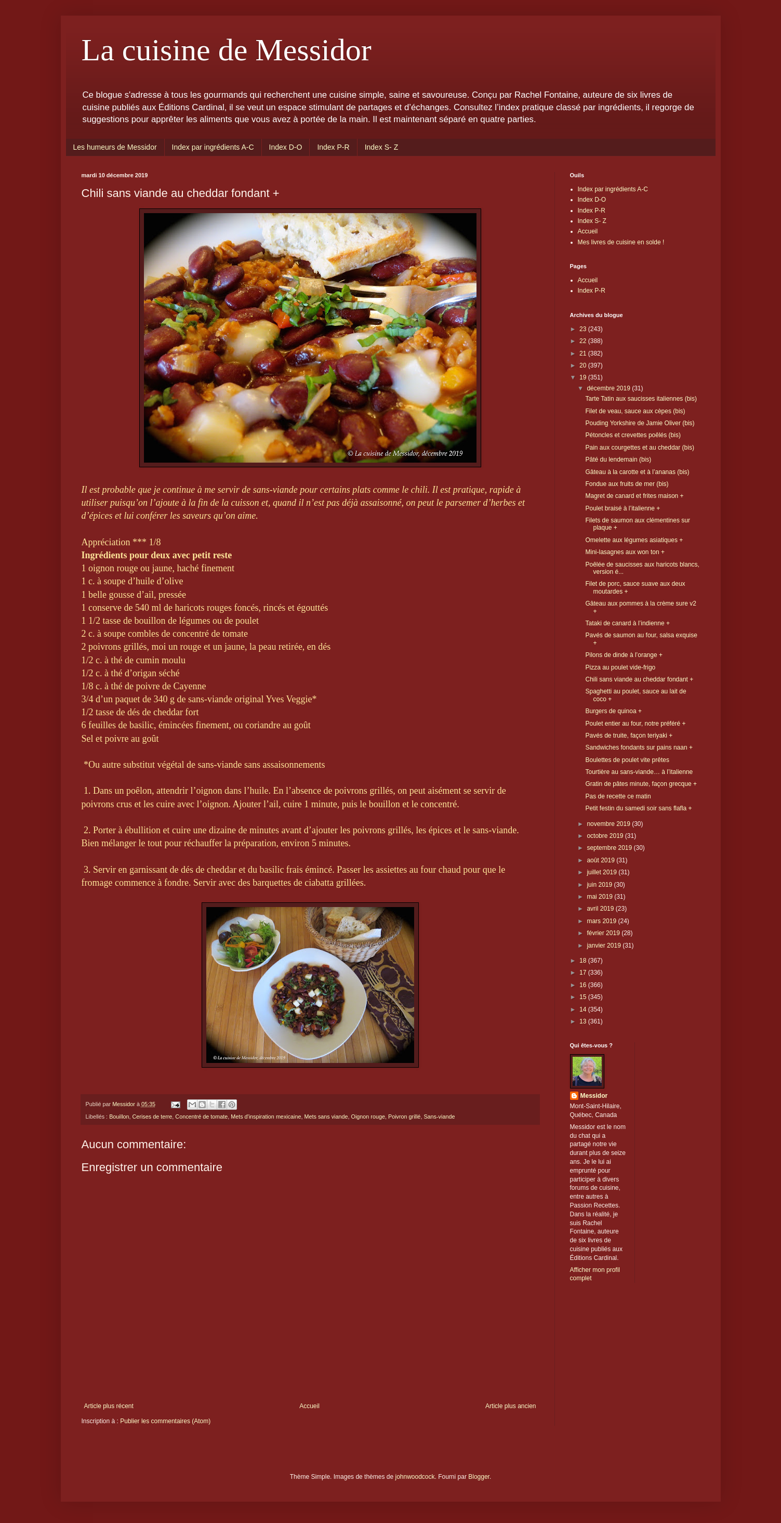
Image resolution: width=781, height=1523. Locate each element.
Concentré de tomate (201, 1116)
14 (583, 1009)
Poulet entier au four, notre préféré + (635, 723)
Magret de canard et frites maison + (634, 496)
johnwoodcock (414, 1476)
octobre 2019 (606, 835)
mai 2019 (600, 896)
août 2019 (601, 860)
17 (583, 972)
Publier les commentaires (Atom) (165, 1421)
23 (583, 329)
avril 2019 (601, 908)
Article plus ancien (510, 1406)
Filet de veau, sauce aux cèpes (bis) (635, 411)
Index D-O (285, 147)
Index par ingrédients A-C (213, 147)
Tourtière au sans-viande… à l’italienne (639, 772)
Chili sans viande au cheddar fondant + (639, 679)
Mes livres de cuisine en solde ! (621, 242)
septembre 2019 (610, 847)
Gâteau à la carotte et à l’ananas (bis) (637, 472)
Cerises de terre (153, 1116)
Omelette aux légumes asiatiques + (634, 540)
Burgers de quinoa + (613, 711)
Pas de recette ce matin (618, 796)
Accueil (309, 1406)
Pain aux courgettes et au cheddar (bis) (639, 447)
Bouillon (119, 1116)
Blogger (478, 1476)
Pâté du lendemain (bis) (618, 459)
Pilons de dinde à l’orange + (623, 655)
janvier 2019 (605, 945)
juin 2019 (600, 884)
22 (583, 341)
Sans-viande (439, 1116)
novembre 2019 (609, 824)
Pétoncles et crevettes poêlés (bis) (632, 435)
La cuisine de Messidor (227, 50)
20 (583, 365)
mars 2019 (602, 921)
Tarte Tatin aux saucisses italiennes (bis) (641, 398)
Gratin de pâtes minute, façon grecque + (640, 783)
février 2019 (604, 933)
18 (583, 960)
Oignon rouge (368, 1116)
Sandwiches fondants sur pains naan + (638, 747)
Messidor (594, 1095)
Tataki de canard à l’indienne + (627, 623)
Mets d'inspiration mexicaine (266, 1116)
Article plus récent (109, 1406)
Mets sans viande (326, 1116)
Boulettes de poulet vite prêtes (627, 760)
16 (583, 985)
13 (583, 1021)
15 (583, 997)
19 (583, 377)
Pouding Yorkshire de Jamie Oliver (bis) (639, 423)
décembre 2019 (609, 388)
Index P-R (333, 147)
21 (583, 353)
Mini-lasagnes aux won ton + (624, 552)
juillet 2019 (602, 872)
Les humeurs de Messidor (115, 147)
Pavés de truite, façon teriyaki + (628, 735)
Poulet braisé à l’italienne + (622, 508)
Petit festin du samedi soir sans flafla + (638, 808)
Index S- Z (382, 147)
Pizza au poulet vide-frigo (620, 667)
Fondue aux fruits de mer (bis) (626, 484)
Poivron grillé (404, 1116)
